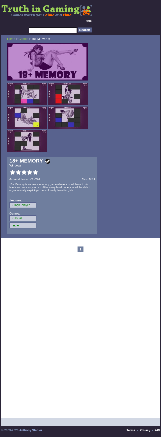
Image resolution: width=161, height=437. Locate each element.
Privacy (145, 430)
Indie (15, 225)
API (157, 430)
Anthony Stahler (30, 430)
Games (23, 39)
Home (11, 39)
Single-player (21, 205)
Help (89, 20)
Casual (17, 218)
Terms (131, 430)
